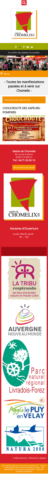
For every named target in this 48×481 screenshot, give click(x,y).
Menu (7, 73)
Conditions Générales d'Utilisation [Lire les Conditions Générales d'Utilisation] (30, 470)
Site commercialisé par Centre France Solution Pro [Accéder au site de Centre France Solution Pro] (20, 466)
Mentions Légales (37, 458)
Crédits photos (20, 458)
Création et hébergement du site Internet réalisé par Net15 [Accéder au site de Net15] (25, 467)
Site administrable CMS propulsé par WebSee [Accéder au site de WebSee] (24, 468)
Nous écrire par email (24, 167)
